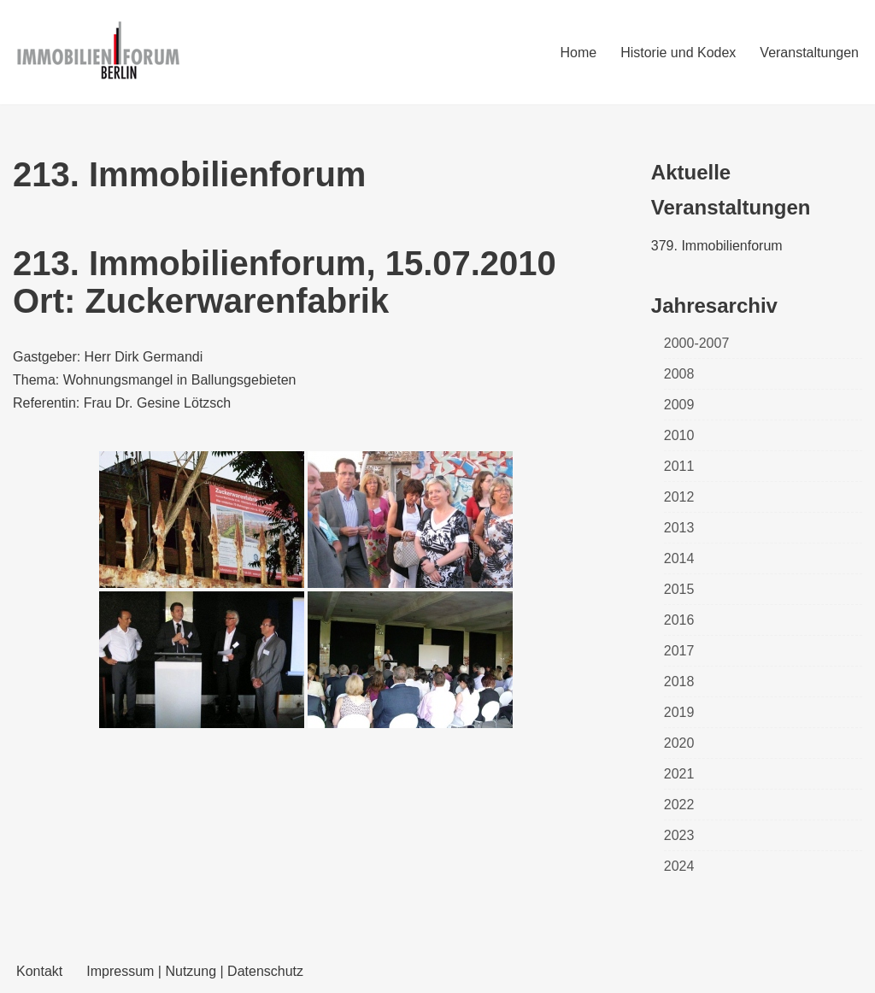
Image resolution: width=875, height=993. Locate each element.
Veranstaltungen (809, 52)
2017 (679, 650)
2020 (679, 743)
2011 (679, 466)
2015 (679, 589)
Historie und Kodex (678, 52)
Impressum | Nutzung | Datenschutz (194, 971)
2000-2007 (697, 343)
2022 (679, 804)
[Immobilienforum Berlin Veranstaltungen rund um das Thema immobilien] (98, 52)
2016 (679, 620)
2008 (679, 374)
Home (578, 52)
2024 (679, 866)
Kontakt (39, 971)
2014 (679, 558)
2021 (679, 774)
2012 (679, 497)
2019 (679, 712)
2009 (679, 404)
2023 (679, 835)
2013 (679, 527)
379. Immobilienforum (717, 245)
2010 (679, 435)
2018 (679, 681)
